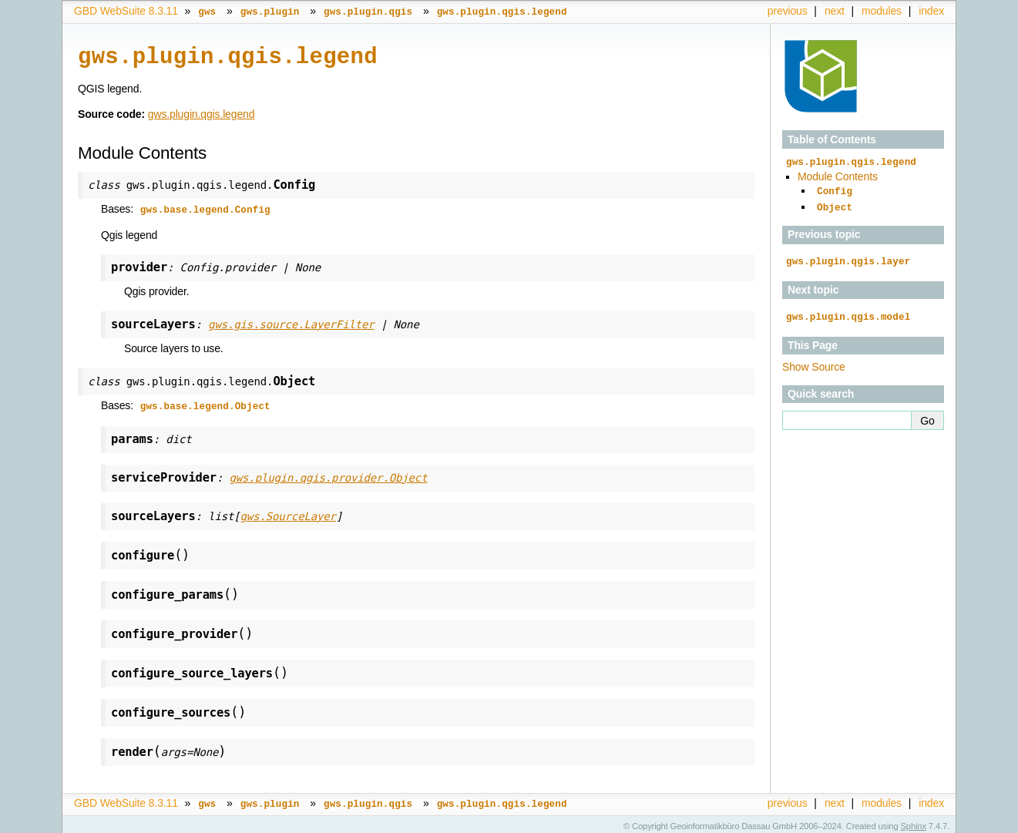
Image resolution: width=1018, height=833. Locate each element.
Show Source (813, 361)
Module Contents (838, 176)
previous (788, 11)
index (931, 11)
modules (882, 11)
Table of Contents (832, 139)
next (835, 11)
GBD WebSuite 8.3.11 (126, 11)
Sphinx (913, 821)
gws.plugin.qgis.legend (201, 112)
